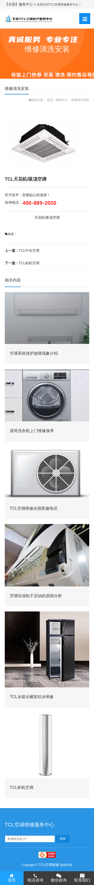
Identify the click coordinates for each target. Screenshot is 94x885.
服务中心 (62, 99)
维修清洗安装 (80, 99)
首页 (50, 99)
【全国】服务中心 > (21, 4)
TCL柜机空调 (22, 263)
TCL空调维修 (49, 865)
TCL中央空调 (22, 250)
